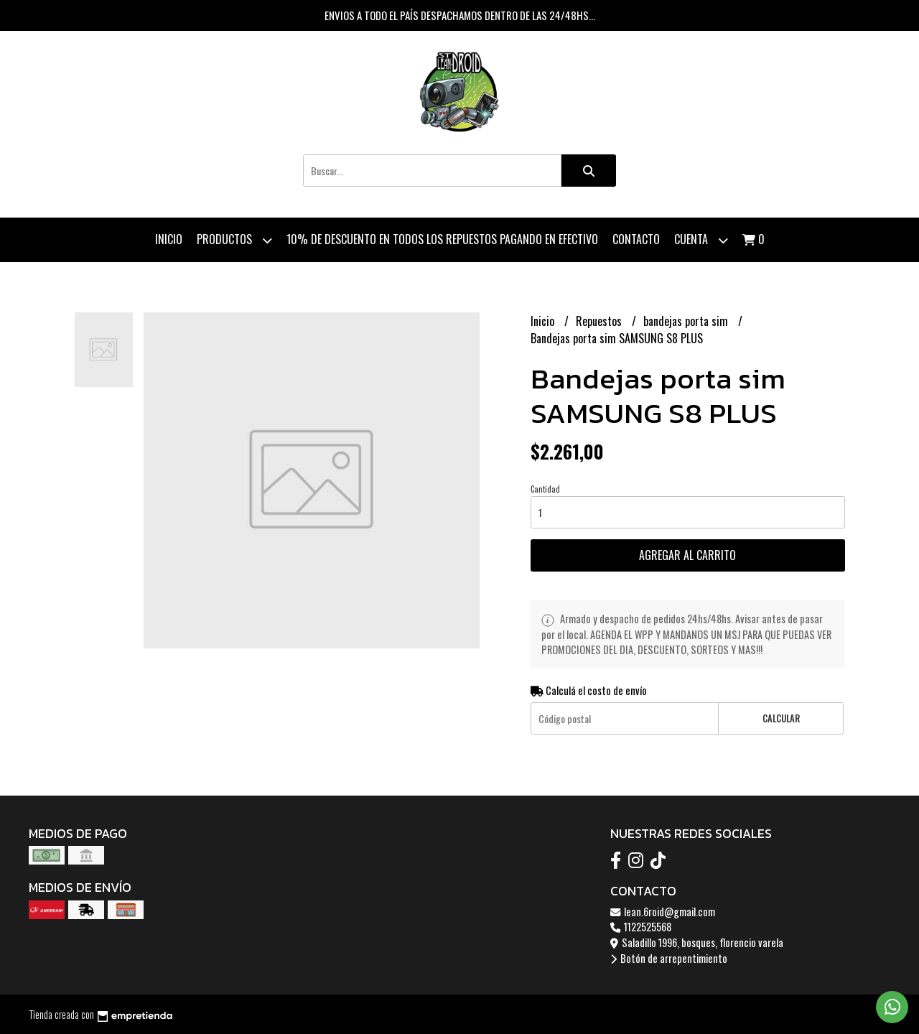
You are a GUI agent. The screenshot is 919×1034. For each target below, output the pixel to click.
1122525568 (640, 926)
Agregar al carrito (687, 555)
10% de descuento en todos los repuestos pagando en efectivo (442, 239)
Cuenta (701, 240)
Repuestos (600, 321)
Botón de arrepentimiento (668, 958)
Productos (234, 240)
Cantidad (545, 489)
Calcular (781, 718)
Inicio (168, 239)
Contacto (636, 239)
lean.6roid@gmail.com (662, 911)
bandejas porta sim (687, 321)
